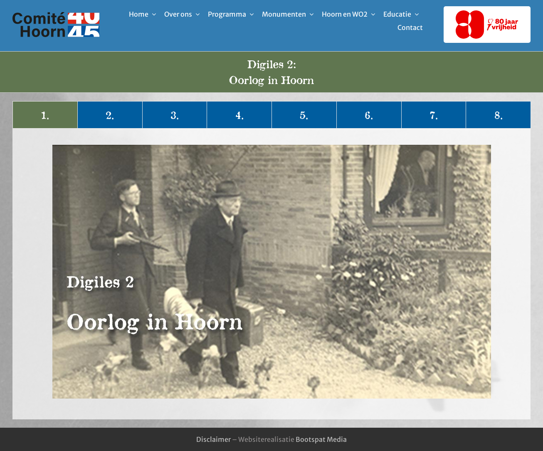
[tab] (45, 115)
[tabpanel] (271, 272)
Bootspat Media (321, 439)
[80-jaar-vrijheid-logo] (487, 14)
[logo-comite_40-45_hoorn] (55, 15)
